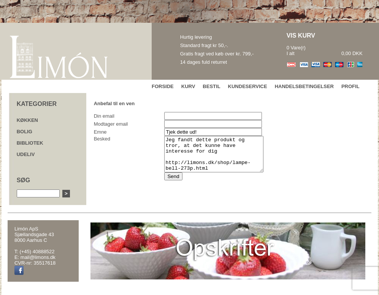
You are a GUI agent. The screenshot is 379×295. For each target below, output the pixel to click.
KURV (188, 86)
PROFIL (350, 86)
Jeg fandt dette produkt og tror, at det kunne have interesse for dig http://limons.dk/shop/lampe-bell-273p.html (214, 157)
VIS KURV (301, 35)
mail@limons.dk (38, 257)
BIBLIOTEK (30, 143)
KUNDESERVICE (247, 86)
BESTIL (211, 86)
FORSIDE (163, 86)
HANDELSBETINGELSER (304, 86)
